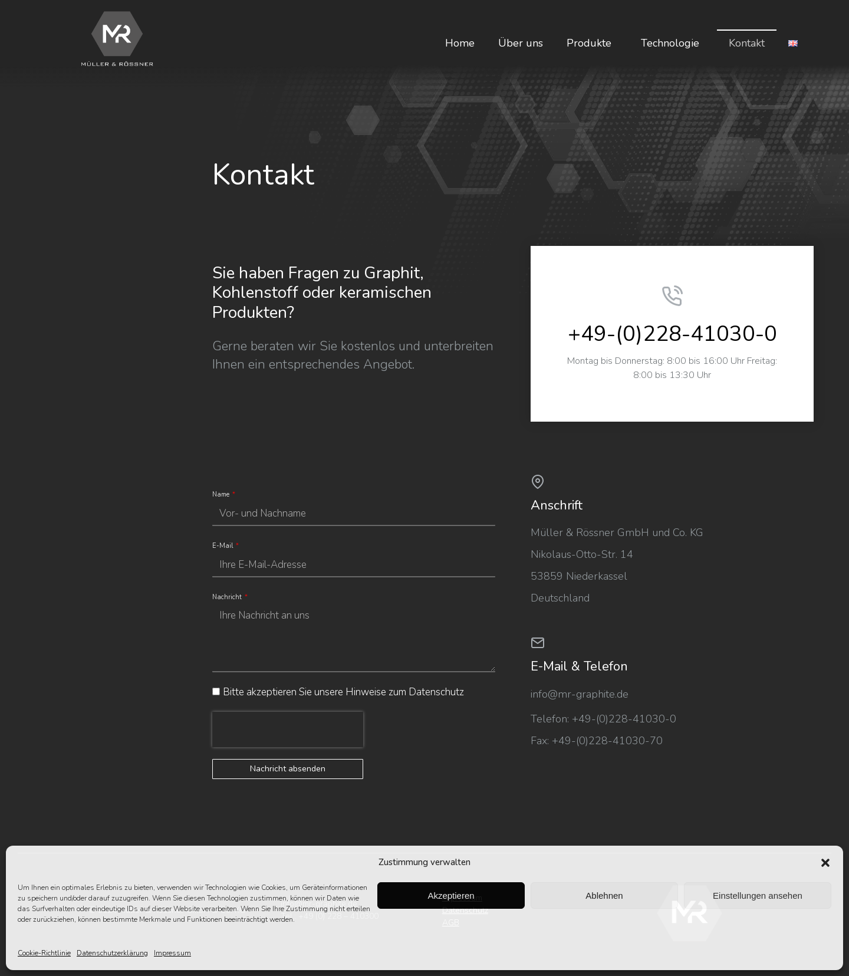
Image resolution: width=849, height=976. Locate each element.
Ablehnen (604, 895)
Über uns (520, 43)
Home (460, 43)
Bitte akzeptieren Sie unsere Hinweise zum (343, 692)
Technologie (673, 43)
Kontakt (747, 43)
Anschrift (557, 505)
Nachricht (227, 597)
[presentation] (287, 729)
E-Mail (223, 545)
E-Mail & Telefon (579, 666)
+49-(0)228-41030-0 (672, 334)
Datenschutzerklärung (112, 953)
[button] (825, 863)
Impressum (172, 953)
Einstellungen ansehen (757, 895)
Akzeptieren (450, 895)
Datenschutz (436, 692)
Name (221, 494)
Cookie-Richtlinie (44, 953)
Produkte (592, 43)
